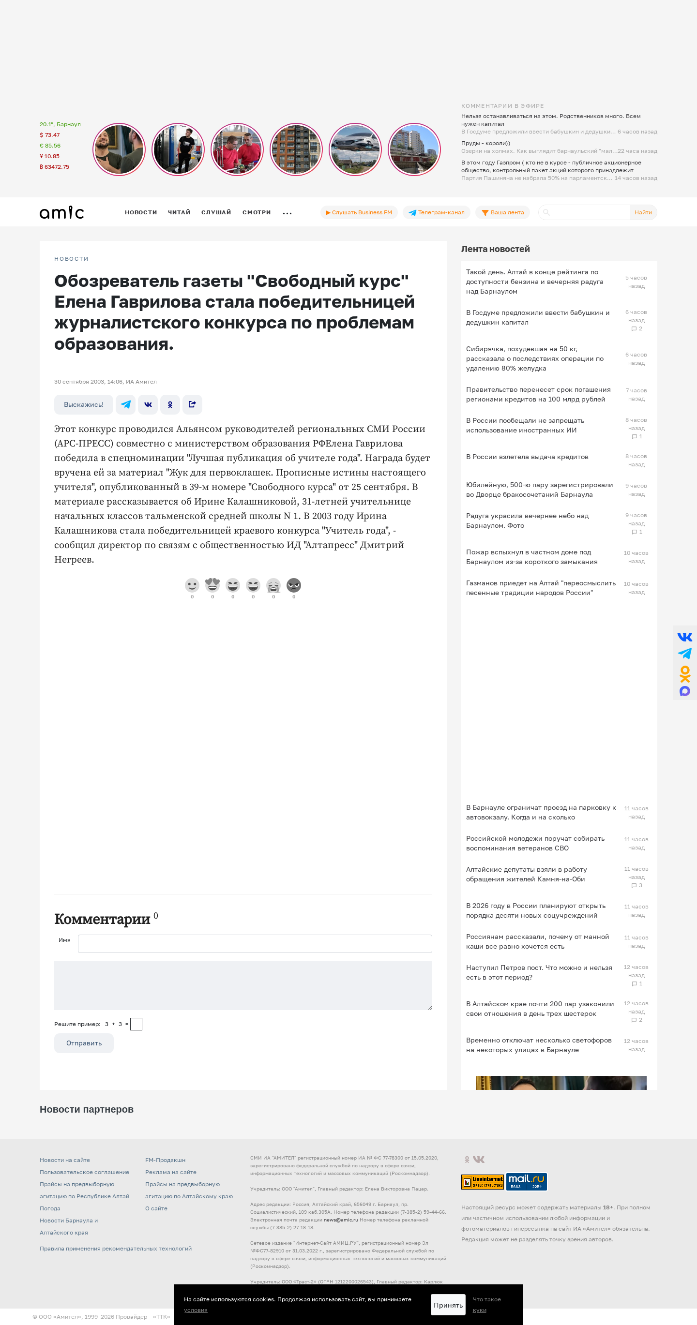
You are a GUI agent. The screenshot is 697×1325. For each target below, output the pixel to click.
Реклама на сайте (171, 1172)
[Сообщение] (243, 985)
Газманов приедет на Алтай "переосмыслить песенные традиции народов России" (541, 587)
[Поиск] (584, 212)
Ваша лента (502, 212)
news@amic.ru (341, 1219)
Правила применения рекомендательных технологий (116, 1248)
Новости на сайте (65, 1159)
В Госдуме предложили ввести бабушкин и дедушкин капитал (538, 317)
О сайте (156, 1208)
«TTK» (161, 1316)
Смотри (256, 212)
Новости (141, 212)
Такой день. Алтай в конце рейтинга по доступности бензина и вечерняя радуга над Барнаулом (535, 281)
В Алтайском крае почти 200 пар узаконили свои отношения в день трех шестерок (540, 1008)
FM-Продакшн (165, 1159)
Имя (65, 939)
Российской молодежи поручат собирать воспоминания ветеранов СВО (535, 843)
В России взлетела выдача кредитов (527, 456)
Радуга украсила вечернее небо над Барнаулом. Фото (527, 520)
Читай (179, 212)
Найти (643, 212)
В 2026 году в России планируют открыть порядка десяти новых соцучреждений (536, 910)
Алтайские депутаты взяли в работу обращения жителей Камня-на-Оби (526, 874)
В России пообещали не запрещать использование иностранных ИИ (525, 425)
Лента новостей (495, 248)
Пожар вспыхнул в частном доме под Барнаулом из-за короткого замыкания (532, 557)
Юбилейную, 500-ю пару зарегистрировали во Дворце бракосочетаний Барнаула (539, 489)
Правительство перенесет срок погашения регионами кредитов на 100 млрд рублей (538, 394)
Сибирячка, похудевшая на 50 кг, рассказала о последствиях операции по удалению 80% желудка (535, 358)
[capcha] (136, 1024)
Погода (50, 1208)
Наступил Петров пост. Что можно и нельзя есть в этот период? (539, 972)
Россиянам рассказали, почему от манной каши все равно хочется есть (537, 941)
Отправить (84, 1043)
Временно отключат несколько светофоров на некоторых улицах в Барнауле (539, 1045)
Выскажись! (84, 404)
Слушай (216, 212)
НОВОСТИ (71, 258)
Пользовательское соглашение (84, 1172)
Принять (448, 1305)
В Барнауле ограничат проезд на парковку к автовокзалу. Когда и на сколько (541, 812)
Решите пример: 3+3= (91, 1023)
